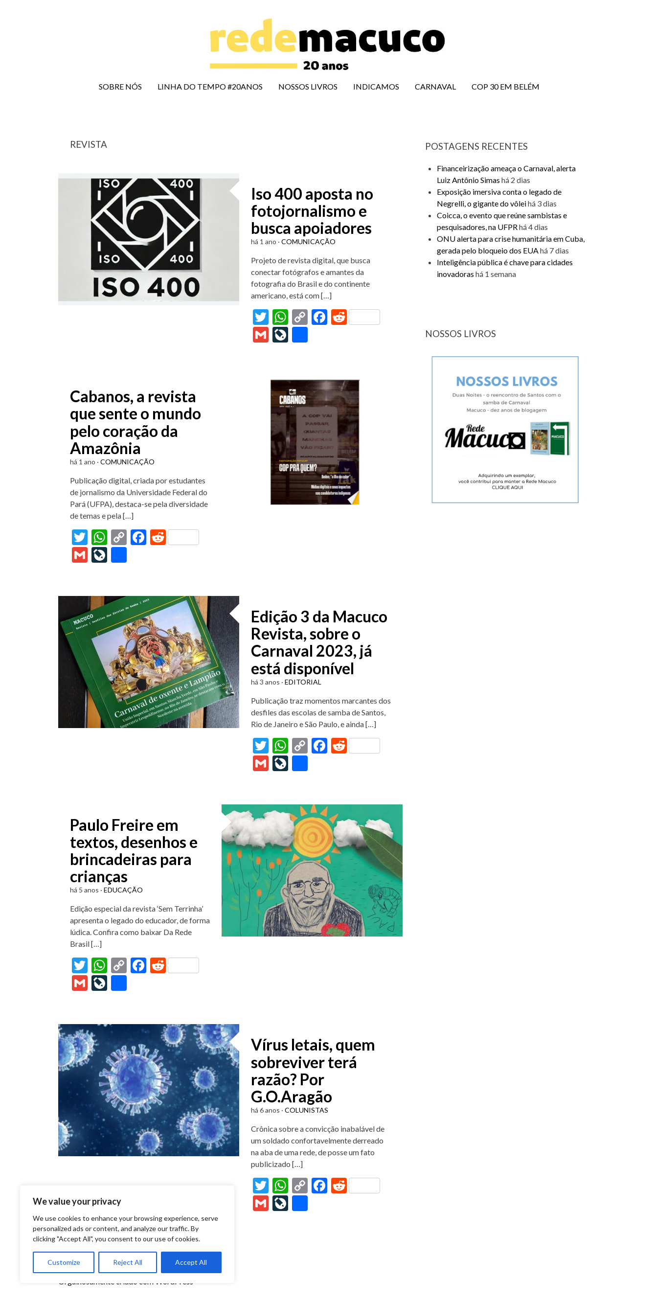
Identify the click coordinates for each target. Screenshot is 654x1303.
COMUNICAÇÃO (308, 241)
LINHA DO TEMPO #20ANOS (210, 86)
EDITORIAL (303, 682)
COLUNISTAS (306, 1110)
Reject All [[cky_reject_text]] (127, 1262)
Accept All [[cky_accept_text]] (191, 1262)
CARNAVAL (435, 86)
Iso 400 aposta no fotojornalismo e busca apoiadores (312, 210)
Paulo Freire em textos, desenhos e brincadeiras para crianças (134, 850)
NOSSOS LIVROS (308, 86)
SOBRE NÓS (120, 86)
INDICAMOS (376, 86)
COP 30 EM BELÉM (506, 86)
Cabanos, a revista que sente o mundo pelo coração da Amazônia (135, 422)
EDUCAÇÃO (123, 890)
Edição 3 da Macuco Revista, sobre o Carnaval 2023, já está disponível (319, 642)
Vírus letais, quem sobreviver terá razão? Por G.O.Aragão (313, 1070)
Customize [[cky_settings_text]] (63, 1262)
